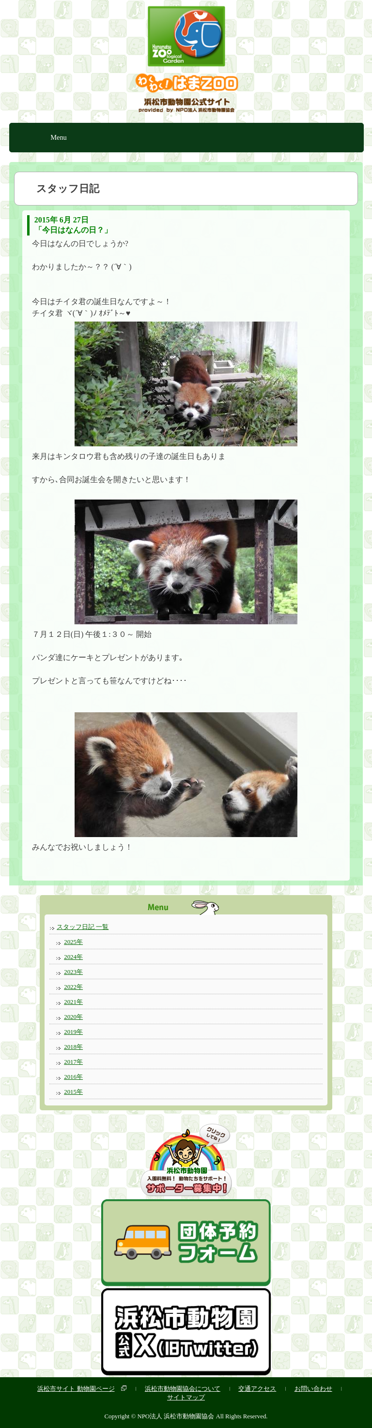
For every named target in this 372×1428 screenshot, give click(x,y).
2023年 (73, 971)
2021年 (73, 1001)
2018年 (73, 1046)
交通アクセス (257, 1388)
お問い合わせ (313, 1388)
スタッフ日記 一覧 (82, 926)
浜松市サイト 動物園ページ (75, 1388)
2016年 (73, 1076)
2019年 (73, 1031)
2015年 (73, 1091)
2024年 (73, 956)
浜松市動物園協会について (182, 1388)
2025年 (73, 941)
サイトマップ (186, 1397)
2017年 (73, 1061)
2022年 (73, 986)
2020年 (73, 1016)
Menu (58, 137)
